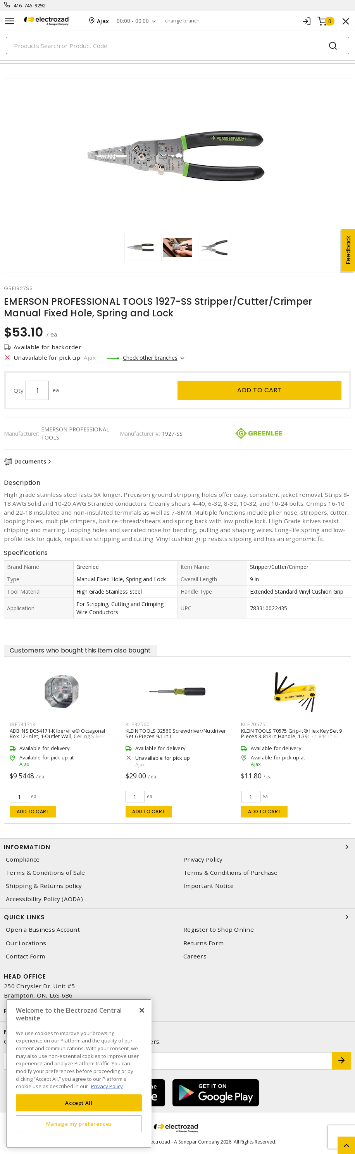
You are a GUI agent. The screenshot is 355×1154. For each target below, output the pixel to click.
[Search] (177, 45)
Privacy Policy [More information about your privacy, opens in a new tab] (107, 1086)
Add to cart (259, 390)
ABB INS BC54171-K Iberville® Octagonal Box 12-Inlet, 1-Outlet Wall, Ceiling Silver (57, 733)
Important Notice (208, 886)
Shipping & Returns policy (44, 886)
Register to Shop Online (218, 929)
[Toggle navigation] (10, 21)
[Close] (141, 1010)
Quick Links (177, 917)
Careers (195, 956)
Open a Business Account (43, 929)
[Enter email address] (168, 1061)
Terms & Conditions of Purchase (230, 872)
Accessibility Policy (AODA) (44, 899)
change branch (182, 21)
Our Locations (26, 943)
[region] (79, 1073)
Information (177, 847)
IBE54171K (23, 724)
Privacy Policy (203, 859)
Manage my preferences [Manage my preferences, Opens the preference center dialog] (79, 1123)
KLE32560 (138, 724)
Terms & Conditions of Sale (45, 872)
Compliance (23, 859)
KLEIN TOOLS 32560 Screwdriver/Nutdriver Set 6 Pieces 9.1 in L (176, 733)
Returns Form (203, 943)
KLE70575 (253, 724)
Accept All (79, 1102)
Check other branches (150, 357)
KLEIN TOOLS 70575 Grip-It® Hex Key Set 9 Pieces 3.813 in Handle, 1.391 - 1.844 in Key (291, 733)
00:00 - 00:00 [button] (133, 21)
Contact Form (25, 956)
